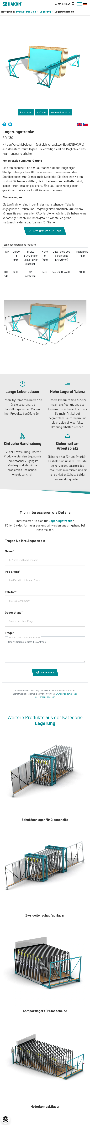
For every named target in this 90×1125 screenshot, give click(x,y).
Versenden (45, 672)
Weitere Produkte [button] (60, 112)
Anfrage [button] (41, 112)
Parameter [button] (26, 112)
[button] (73, 4)
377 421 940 (62, 4)
